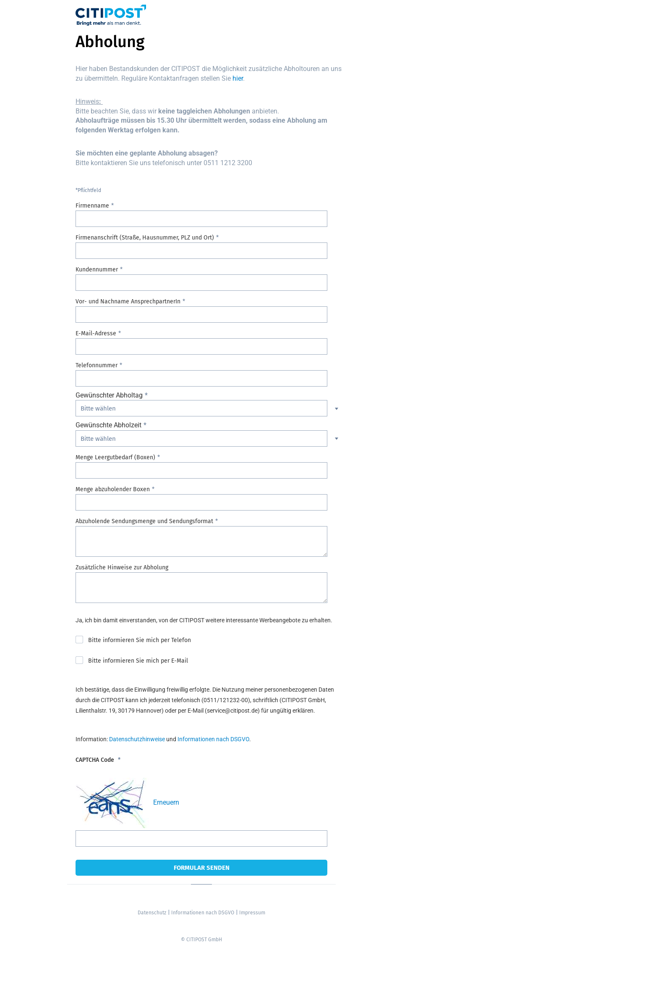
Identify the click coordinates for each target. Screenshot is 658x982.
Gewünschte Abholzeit (108, 425)
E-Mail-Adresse (96, 333)
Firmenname (92, 205)
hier (237, 78)
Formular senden (202, 867)
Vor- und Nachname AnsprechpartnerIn (128, 301)
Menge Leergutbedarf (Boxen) (115, 457)
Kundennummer (97, 269)
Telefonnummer (97, 365)
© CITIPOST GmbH (201, 940)
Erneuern (166, 802)
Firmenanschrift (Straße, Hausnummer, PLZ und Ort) (145, 237)
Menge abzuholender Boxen (113, 489)
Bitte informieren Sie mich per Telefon (139, 640)
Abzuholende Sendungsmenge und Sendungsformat (144, 521)
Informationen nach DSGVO (213, 739)
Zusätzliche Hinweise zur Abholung (122, 567)
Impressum (252, 913)
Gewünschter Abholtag (109, 395)
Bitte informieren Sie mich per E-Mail (138, 660)
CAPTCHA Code (96, 759)
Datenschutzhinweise (137, 739)
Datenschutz (152, 913)
